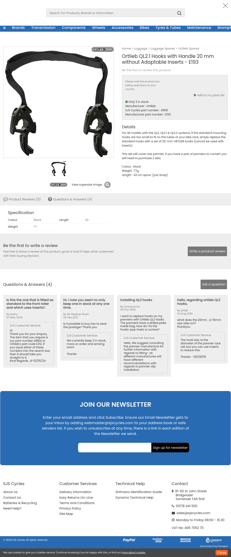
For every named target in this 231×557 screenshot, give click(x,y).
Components (74, 27)
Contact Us (12, 497)
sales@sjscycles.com (193, 513)
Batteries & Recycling (20, 503)
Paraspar (223, 546)
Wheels (98, 27)
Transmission (43, 27)
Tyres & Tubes (168, 27)
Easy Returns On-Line (76, 497)
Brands (18, 27)
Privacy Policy (70, 508)
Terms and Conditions (77, 503)
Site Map (66, 514)
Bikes (144, 27)
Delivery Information (75, 492)
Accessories (122, 27)
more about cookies (133, 552)
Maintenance (199, 27)
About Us (10, 492)
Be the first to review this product (146, 70)
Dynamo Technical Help (135, 497)
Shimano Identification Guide (139, 492)
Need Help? (12, 508)
